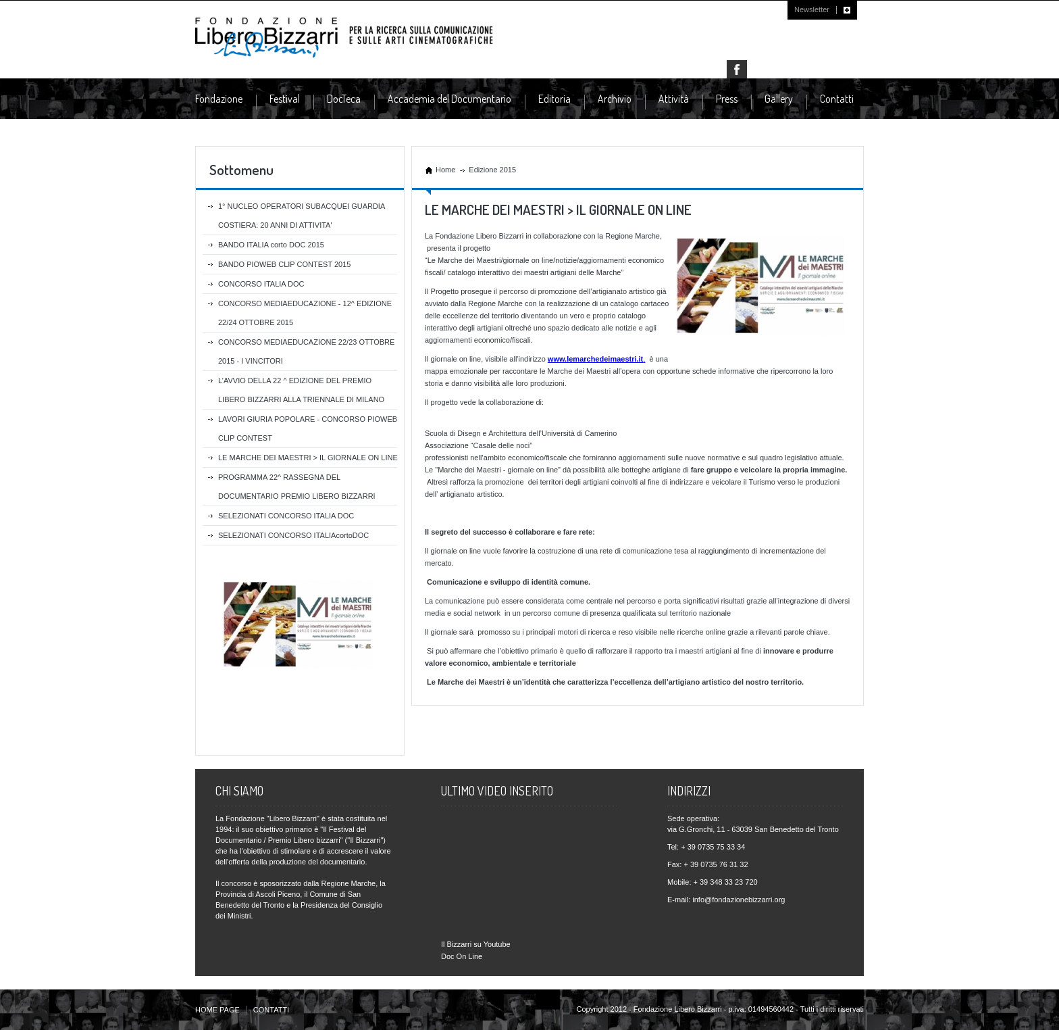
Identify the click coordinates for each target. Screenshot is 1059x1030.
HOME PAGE (217, 1010)
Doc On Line (461, 956)
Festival (284, 99)
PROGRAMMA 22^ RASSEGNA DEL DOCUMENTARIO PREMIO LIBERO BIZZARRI (297, 486)
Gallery (779, 98)
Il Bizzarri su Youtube (476, 944)
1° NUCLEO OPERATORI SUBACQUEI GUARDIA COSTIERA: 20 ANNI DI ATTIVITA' (301, 215)
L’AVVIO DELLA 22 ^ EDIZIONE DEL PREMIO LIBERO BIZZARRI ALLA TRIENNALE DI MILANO (301, 389)
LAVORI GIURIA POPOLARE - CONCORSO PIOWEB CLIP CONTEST (307, 428)
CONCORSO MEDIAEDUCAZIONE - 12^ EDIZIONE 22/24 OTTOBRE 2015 (305, 312)
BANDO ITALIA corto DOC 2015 (271, 245)
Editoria (554, 99)
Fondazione (218, 99)
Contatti (837, 98)
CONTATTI (271, 1010)
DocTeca (344, 99)
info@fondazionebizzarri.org (738, 900)
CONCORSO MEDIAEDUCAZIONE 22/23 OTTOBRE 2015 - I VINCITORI (306, 351)
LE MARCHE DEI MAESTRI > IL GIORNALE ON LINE (308, 457)
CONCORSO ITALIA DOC (261, 284)
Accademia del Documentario (449, 99)
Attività (673, 99)
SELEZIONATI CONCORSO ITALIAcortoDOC (293, 535)
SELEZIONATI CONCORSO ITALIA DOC (286, 516)
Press (727, 99)
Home (445, 170)
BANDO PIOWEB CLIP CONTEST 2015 (284, 264)
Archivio (614, 99)
